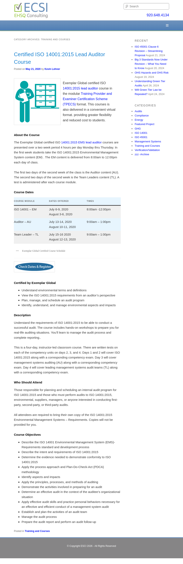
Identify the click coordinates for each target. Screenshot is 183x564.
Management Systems (148, 141)
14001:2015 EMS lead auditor (81, 142)
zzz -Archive (142, 154)
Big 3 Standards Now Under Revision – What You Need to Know (151, 64)
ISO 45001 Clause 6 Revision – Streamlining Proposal (149, 51)
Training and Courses (37, 531)
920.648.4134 (158, 15)
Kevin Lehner (52, 69)
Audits (138, 111)
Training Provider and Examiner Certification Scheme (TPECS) (87, 99)
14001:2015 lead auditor (80, 88)
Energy (139, 119)
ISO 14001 (141, 132)
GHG (138, 128)
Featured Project (144, 124)
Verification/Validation (147, 150)
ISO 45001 (141, 137)
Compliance (142, 115)
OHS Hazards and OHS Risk (152, 72)
